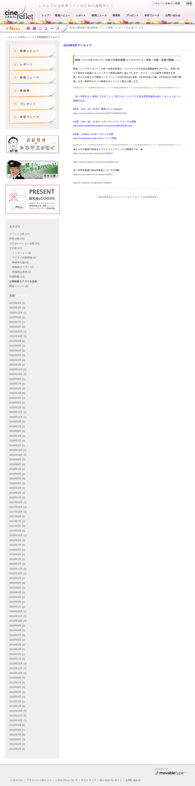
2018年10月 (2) (18, 454)
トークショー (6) (21, 252)
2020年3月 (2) (17, 397)
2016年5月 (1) (17, 549)
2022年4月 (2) (17, 326)
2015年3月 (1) (17, 601)
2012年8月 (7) (17, 730)
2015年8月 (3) (17, 582)
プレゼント (132, 15)
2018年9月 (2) (17, 459)
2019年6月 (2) (17, 431)
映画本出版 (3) (20, 262)
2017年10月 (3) (18, 511)
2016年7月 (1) (17, 544)
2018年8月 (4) (17, 464)
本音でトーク (151, 15)
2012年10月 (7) (18, 720)
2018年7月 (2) (17, 469)
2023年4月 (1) (17, 303)
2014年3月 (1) (17, 654)
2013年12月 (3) (18, 663)
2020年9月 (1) (17, 379)
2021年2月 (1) (17, 364)
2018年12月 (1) (18, 450)
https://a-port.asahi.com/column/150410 (93, 153)
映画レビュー (62, 15)
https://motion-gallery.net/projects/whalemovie (96, 161)
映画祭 (116, 15)
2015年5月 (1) (17, 592)
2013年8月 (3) (17, 677)
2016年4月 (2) (17, 554)
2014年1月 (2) (17, 658)
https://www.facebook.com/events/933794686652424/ (100, 113)
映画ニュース (99, 15)
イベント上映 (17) (19, 234)
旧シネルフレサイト (111, 780)
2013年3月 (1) (17, 701)
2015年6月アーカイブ (48, 37)
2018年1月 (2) (17, 497)
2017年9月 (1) (17, 516)
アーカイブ (136, 197)
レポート (81, 15)
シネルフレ (19, 12)
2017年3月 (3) (17, 530)
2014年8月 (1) (17, 630)
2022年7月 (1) (17, 322)
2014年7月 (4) (17, 635)
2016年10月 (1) (18, 535)
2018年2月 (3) (17, 492)
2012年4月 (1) (17, 744)
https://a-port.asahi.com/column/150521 (93, 174)
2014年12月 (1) (18, 611)
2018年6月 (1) (17, 473)
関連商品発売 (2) (21, 271)
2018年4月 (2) (17, 483)
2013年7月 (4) (17, 682)
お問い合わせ (172, 15)
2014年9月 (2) (17, 625)
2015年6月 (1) (17, 587)
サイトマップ (88, 780)
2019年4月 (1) (17, 435)
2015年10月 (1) (18, 573)
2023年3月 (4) (17, 307)
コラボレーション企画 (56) (24, 243)
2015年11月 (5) (18, 568)
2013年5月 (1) (17, 692)
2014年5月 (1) (17, 644)
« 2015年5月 (103, 197)
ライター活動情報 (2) (24, 257)
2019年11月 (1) (18, 416)
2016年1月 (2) (17, 563)
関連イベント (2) (18, 286)
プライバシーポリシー (39, 780)
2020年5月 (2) (17, 388)
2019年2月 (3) (17, 440)
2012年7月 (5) (17, 734)
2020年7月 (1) (17, 383)
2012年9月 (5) (17, 725)
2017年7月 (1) (17, 521)
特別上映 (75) (17, 238)
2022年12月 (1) (18, 312)
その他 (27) (15, 248)
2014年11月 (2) (18, 616)
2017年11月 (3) (18, 506)
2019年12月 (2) (18, 412)
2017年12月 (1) (18, 502)
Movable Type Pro (170, 772)
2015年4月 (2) (17, 597)
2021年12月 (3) (18, 331)
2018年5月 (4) (17, 478)
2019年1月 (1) (17, 445)
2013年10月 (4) (18, 673)
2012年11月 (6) (18, 715)
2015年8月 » (151, 197)
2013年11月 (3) (18, 668)
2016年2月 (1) (17, 559)
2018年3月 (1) (17, 488)
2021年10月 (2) (18, 336)
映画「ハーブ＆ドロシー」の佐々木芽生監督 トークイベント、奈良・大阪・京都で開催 (124, 59)
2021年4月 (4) (17, 360)
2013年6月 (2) (17, 687)
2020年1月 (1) (17, 407)
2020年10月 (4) (18, 374)
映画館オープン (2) (23, 267)
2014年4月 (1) (17, 649)
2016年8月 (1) (17, 540)
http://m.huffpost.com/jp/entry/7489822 (92, 182)
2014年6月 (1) (17, 639)
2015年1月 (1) (17, 606)
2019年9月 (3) (17, 421)
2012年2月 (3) (17, 748)
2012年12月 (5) (18, 711)
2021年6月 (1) (17, 350)
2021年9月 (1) (17, 341)
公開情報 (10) (17, 276)
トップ (45, 15)
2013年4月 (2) (17, 696)
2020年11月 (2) (18, 369)
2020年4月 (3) (17, 393)
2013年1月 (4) (17, 706)
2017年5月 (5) (17, 525)
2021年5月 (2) (17, 355)
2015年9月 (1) (17, 578)
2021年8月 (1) (17, 345)
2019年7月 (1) (17, 426)
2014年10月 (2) (18, 620)
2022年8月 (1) (17, 317)
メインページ (119, 197)
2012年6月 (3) (17, 739)
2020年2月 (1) (17, 402)
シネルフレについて (66, 780)
